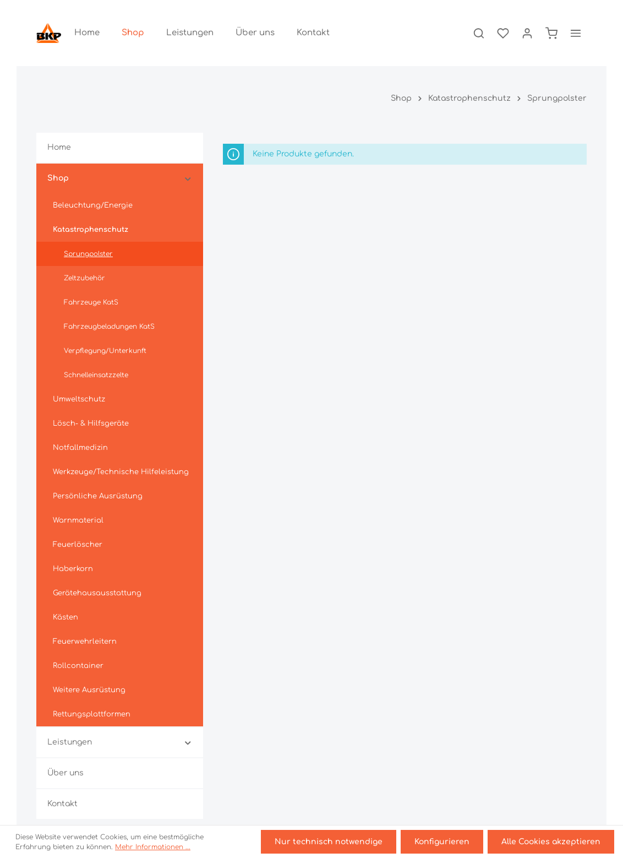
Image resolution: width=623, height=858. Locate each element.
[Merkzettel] (503, 33)
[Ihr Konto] (527, 33)
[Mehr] (576, 33)
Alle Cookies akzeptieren (550, 842)
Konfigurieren (441, 842)
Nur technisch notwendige (328, 842)
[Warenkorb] (551, 33)
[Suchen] (479, 33)
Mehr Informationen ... (152, 847)
